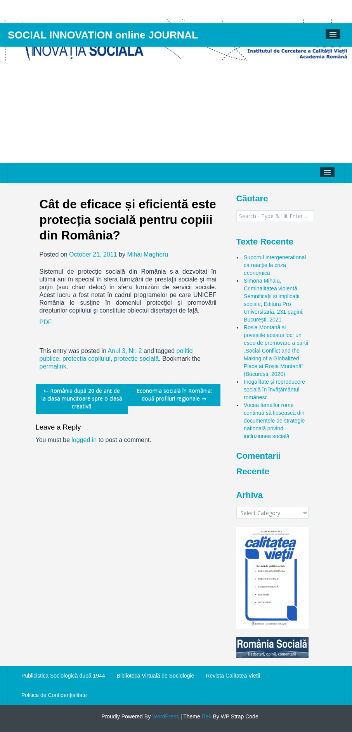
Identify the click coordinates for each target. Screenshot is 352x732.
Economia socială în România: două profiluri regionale (174, 394)
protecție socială (136, 358)
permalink (53, 366)
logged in (84, 440)
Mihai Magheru (147, 254)
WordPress (165, 716)
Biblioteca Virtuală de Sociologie (155, 676)
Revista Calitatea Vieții (233, 676)
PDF (46, 322)
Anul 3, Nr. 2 (125, 351)
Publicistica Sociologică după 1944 (63, 676)
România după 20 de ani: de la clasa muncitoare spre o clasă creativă (82, 398)
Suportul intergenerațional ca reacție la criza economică (275, 265)
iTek (206, 716)
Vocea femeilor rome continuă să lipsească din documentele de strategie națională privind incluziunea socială (274, 420)
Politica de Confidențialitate (54, 695)
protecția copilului (86, 358)
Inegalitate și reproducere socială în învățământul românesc (274, 389)
